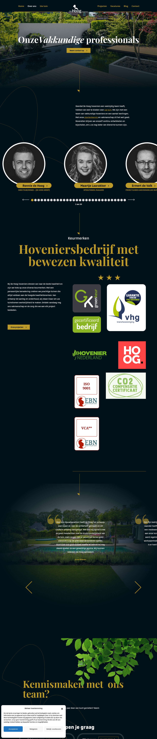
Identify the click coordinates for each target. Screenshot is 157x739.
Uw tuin (44, 6)
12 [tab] (67, 200)
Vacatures (115, 6)
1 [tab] (32, 200)
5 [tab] (45, 200)
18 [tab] (86, 200)
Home (21, 6)
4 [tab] (42, 200)
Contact (135, 6)
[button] (62, 708)
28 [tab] (118, 200)
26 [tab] (112, 200)
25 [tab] (109, 200)
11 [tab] (64, 200)
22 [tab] (99, 200)
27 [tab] (115, 200)
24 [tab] (105, 200)
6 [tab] (48, 200)
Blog (126, 6)
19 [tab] (89, 200)
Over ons (32, 6)
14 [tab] (73, 200)
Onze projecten (19, 327)
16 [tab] (80, 200)
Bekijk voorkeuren (53, 729)
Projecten (102, 6)
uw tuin (107, 110)
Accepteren (13, 729)
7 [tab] (51, 200)
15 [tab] (77, 200)
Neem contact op (78, 50)
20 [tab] (93, 200)
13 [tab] (70, 200)
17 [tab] (83, 200)
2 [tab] (35, 200)
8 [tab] (54, 200)
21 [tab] (96, 200)
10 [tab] (61, 200)
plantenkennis (91, 117)
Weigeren (33, 729)
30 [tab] (125, 200)
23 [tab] (102, 200)
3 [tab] (38, 200)
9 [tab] (58, 200)
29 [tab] (121, 200)
